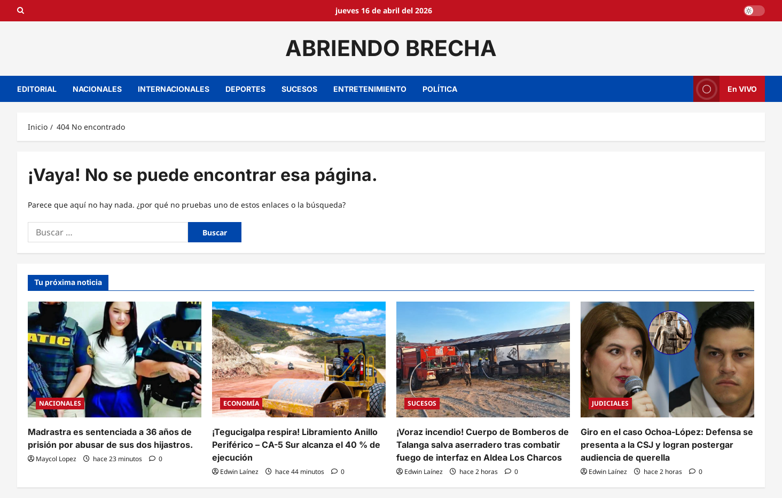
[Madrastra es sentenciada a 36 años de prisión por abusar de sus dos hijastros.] (114, 359)
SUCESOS (299, 88)
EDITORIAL (37, 88)
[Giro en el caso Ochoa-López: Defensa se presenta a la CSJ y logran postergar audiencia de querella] (667, 359)
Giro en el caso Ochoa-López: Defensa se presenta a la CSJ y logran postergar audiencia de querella (667, 444)
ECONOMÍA (241, 403)
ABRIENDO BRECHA (391, 48)
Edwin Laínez (239, 471)
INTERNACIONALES (173, 88)
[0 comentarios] (155, 458)
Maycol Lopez (56, 458)
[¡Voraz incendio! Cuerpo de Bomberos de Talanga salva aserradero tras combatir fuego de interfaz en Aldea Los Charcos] (483, 359)
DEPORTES (245, 88)
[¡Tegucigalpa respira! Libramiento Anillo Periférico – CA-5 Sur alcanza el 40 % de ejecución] (299, 359)
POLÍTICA (440, 88)
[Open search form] (20, 10)
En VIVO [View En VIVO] (725, 89)
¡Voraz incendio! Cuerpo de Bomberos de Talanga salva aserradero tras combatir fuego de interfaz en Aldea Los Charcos (482, 444)
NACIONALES (97, 88)
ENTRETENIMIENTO (369, 88)
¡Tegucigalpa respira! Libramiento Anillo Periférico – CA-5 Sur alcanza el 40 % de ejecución (296, 444)
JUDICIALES (610, 403)
